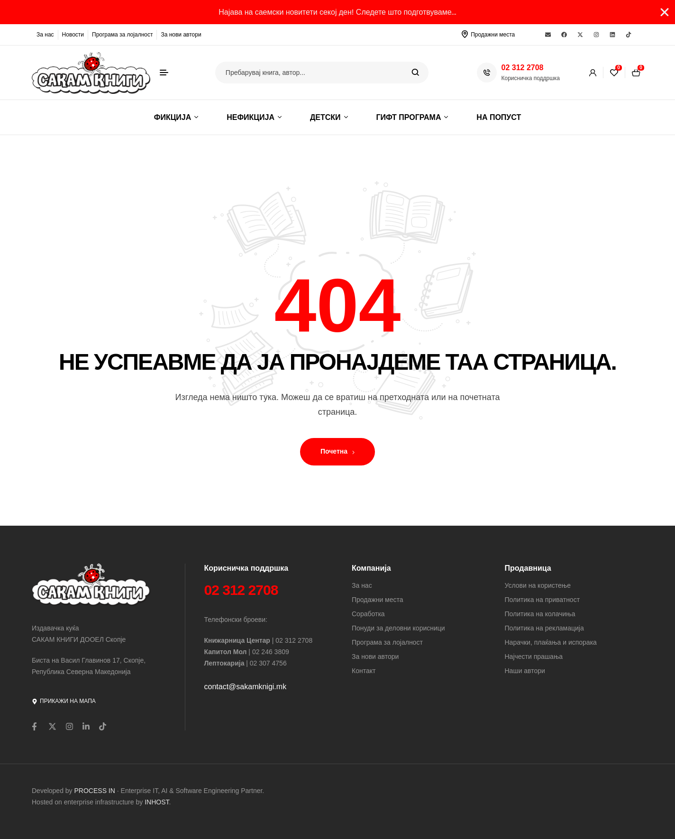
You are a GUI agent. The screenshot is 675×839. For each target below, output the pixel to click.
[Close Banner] (664, 12)
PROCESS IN (95, 790)
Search (415, 72)
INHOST (157, 802)
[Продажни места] (464, 34)
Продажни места (493, 34)
